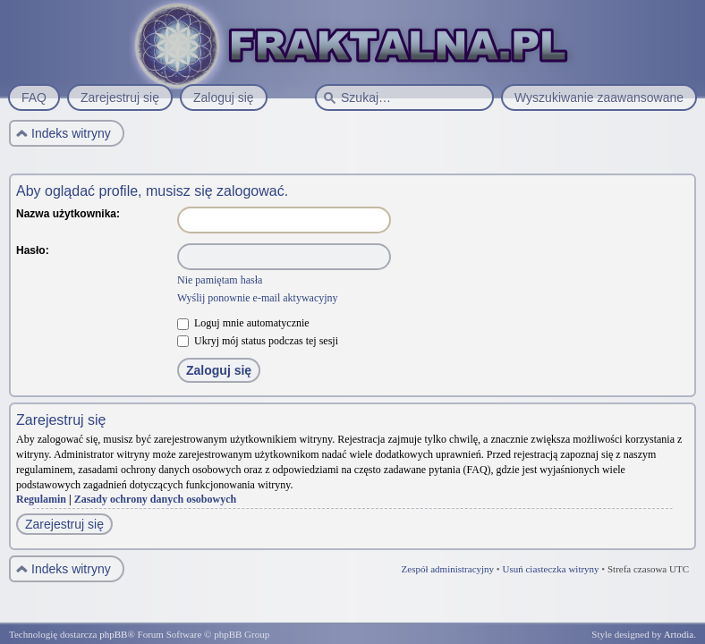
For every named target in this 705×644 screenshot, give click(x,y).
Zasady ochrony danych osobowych (155, 499)
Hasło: (32, 250)
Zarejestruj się (64, 524)
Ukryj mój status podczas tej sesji (257, 341)
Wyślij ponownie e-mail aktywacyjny (257, 298)
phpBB (113, 634)
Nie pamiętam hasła (219, 280)
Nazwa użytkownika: (68, 214)
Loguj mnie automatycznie (243, 323)
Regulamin (41, 499)
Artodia (679, 634)
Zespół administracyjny (448, 569)
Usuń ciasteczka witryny (550, 569)
